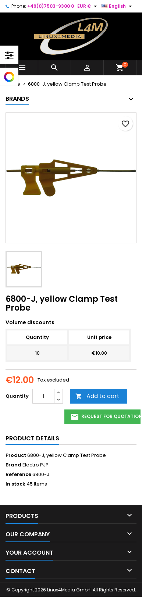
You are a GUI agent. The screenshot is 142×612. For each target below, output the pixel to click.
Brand (13, 465)
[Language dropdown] (118, 6)
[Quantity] (43, 396)
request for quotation (105, 416)
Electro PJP (35, 464)
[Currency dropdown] (88, 6)
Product (16, 455)
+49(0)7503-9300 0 (50, 6)
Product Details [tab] (32, 438)
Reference (18, 474)
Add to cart (97, 396)
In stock (15, 484)
